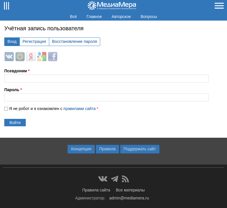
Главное (94, 16)
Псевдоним (16, 71)
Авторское (121, 16)
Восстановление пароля (74, 41)
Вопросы (149, 16)
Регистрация (34, 41)
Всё (73, 16)
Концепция (81, 149)
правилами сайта (80, 108)
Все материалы (130, 190)
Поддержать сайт (140, 149)
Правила (107, 149)
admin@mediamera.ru (129, 198)
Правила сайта (96, 190)
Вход (12, 41)
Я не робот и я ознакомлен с (53, 108)
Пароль (13, 89)
